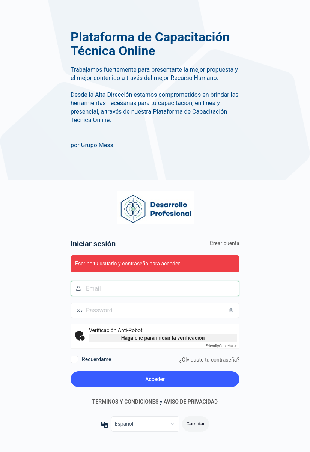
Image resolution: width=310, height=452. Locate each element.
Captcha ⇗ (221, 346)
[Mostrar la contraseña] (231, 310)
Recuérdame (96, 359)
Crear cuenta (224, 243)
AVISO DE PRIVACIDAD (191, 402)
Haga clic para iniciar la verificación (163, 338)
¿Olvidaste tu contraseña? (209, 360)
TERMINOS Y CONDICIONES (125, 402)
